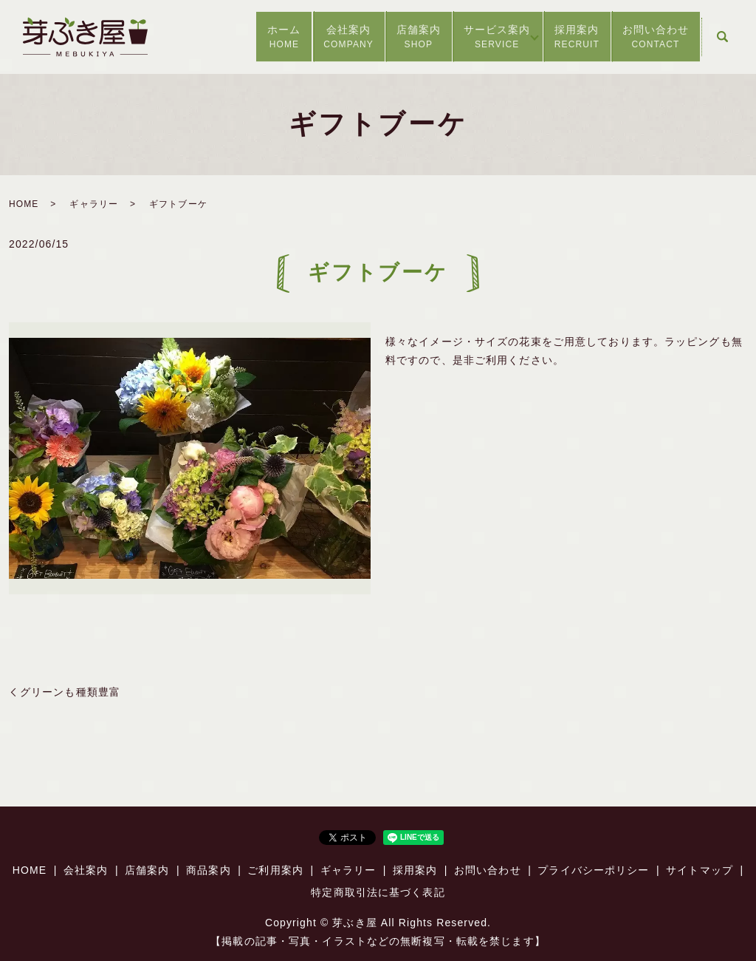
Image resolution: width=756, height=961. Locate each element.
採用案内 (562, 37)
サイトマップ (699, 870)
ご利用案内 (275, 870)
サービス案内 (464, 37)
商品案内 (208, 870)
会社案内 (298, 37)
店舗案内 (377, 37)
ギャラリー (93, 204)
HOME (23, 204)
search (722, 37)
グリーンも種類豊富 (70, 692)
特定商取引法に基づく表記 (377, 892)
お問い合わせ (650, 37)
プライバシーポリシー (593, 870)
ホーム (224, 37)
